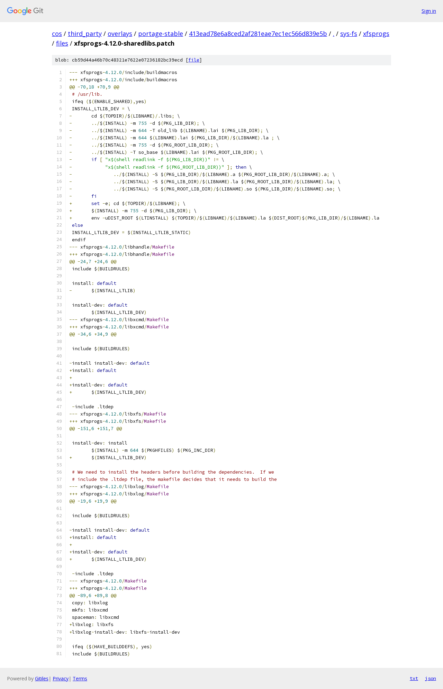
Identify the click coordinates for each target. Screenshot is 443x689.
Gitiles (41, 678)
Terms (80, 678)
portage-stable (160, 33)
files (62, 43)
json (430, 678)
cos (57, 33)
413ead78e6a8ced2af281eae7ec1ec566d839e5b (258, 33)
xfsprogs (376, 33)
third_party (85, 33)
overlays (120, 33)
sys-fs (348, 33)
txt (414, 678)
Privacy (61, 678)
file (193, 60)
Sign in (429, 11)
